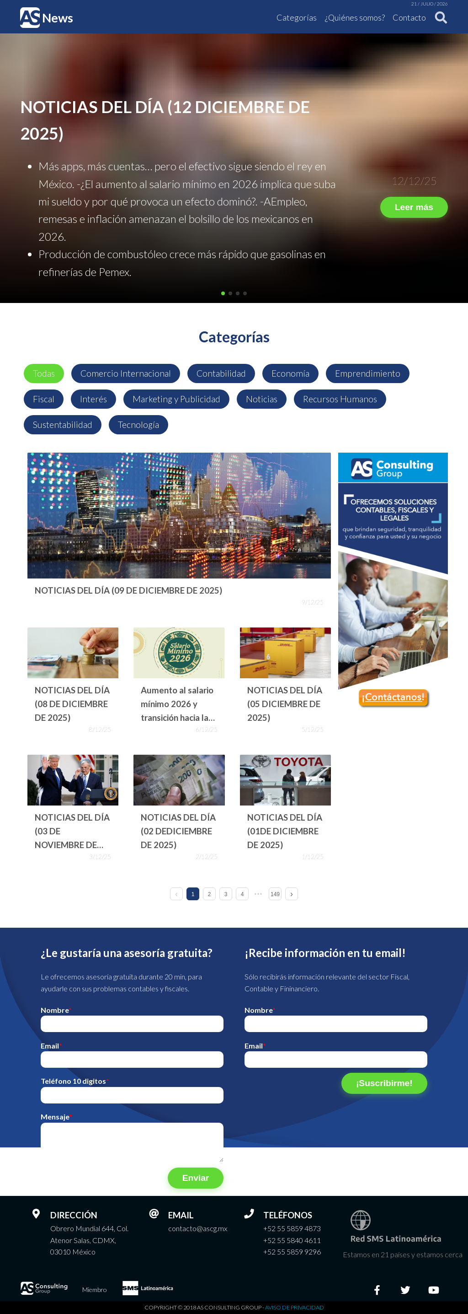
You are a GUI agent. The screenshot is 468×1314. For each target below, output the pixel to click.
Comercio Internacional (125, 373)
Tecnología (138, 424)
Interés (93, 399)
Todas (44, 373)
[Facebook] (377, 1290)
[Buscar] (438, 17)
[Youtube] (434, 1290)
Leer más (414, 207)
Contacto (409, 17)
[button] (223, 293)
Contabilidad (221, 373)
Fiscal (43, 399)
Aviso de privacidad (294, 1307)
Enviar (195, 1178)
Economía (290, 373)
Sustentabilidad (62, 424)
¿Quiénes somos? (355, 17)
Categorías (297, 17)
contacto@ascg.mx (197, 1228)
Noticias (261, 399)
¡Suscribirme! (384, 1083)
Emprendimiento (367, 373)
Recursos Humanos (340, 399)
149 (275, 894)
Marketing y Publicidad (176, 399)
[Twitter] (405, 1290)
